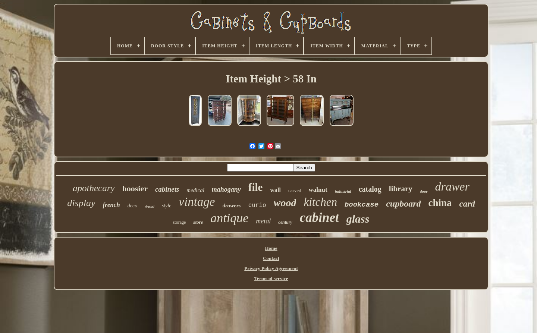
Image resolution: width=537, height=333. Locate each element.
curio (257, 205)
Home (271, 248)
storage (179, 222)
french (111, 204)
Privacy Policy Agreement (271, 268)
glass (358, 219)
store (198, 222)
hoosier (134, 188)
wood (285, 202)
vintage (197, 201)
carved (294, 190)
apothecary (93, 188)
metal (263, 221)
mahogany (226, 189)
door (424, 191)
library (400, 188)
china (440, 202)
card (467, 203)
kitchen (320, 201)
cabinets (167, 189)
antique (229, 218)
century (285, 222)
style (167, 205)
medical (195, 190)
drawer (452, 186)
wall (275, 190)
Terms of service (271, 278)
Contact (271, 258)
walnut (318, 189)
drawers (232, 205)
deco (132, 205)
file (255, 187)
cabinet (319, 217)
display (81, 203)
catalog (370, 189)
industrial (343, 191)
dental (149, 207)
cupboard (403, 203)
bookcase (362, 205)
